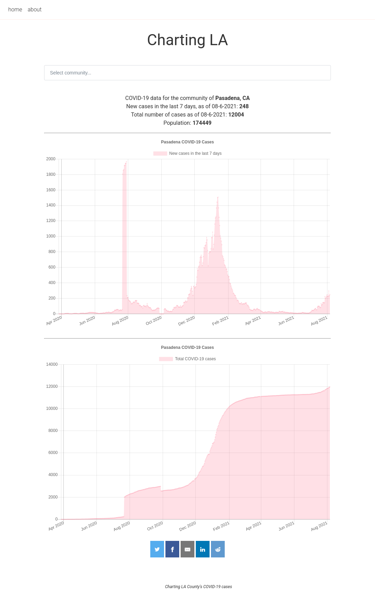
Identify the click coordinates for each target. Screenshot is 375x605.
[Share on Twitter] (157, 549)
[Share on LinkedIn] (203, 549)
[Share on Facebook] (172, 549)
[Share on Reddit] (218, 549)
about (34, 9)
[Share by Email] (187, 549)
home (15, 9)
